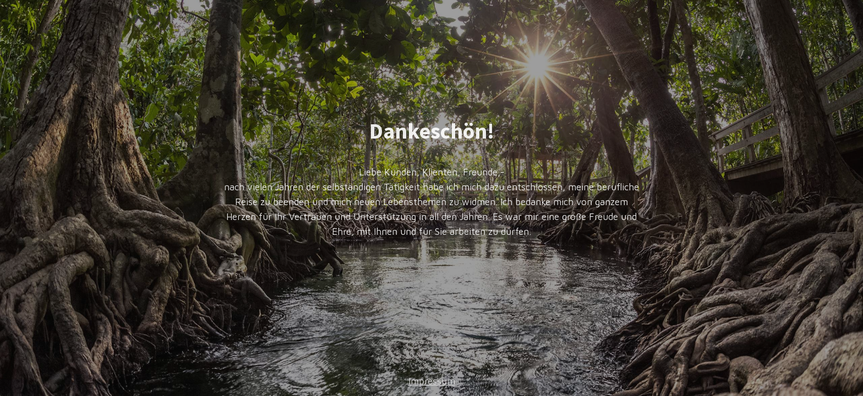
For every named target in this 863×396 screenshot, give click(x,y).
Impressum (431, 381)
